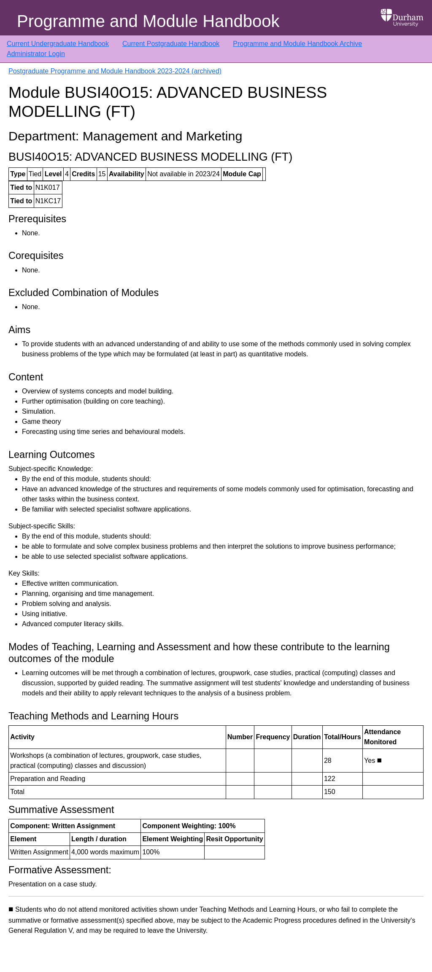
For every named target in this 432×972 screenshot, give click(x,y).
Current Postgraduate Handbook (170, 43)
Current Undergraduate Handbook (58, 43)
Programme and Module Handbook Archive (297, 43)
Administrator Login (36, 53)
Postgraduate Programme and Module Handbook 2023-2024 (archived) (114, 71)
